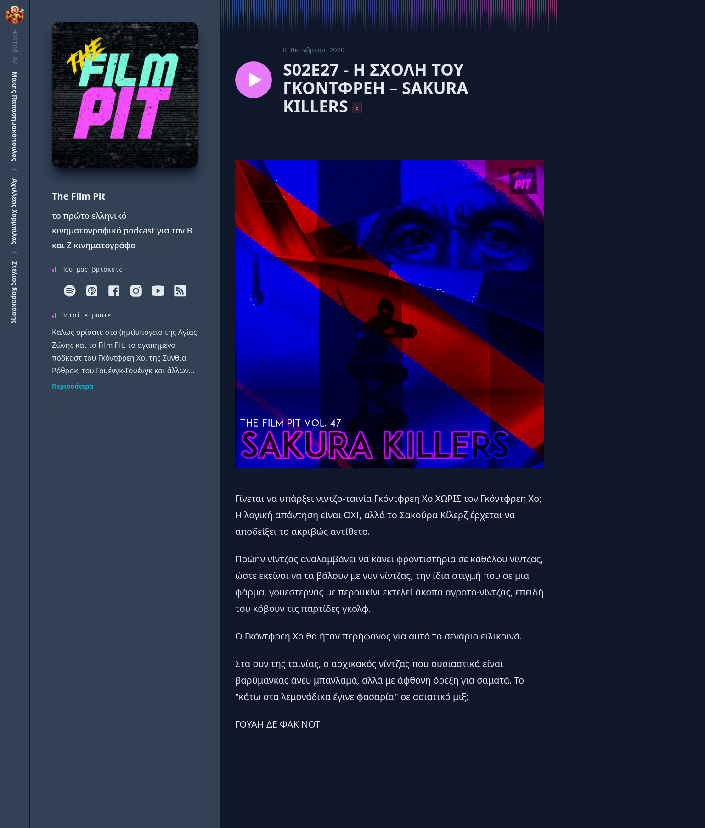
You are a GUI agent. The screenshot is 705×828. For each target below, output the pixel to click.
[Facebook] (114, 290)
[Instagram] (136, 290)
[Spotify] (69, 290)
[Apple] (92, 290)
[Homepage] (125, 95)
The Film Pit (78, 196)
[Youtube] (158, 290)
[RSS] (180, 290)
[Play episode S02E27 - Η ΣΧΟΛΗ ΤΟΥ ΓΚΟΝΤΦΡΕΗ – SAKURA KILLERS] (253, 79)
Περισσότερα (72, 386)
